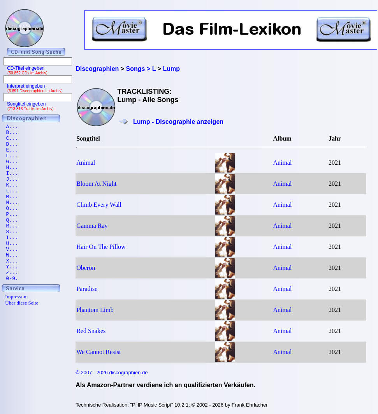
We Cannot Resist (98, 352)
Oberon (85, 267)
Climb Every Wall (98, 204)
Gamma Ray (91, 225)
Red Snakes (90, 331)
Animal (85, 162)
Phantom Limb (95, 310)
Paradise (86, 288)
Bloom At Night (96, 183)
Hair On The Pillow (100, 246)
